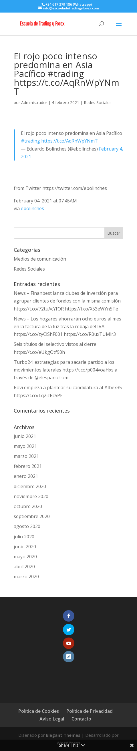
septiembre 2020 (32, 516)
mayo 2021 (25, 446)
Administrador (34, 102)
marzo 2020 (26, 576)
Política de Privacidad (89, 711)
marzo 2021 (26, 456)
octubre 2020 (28, 506)
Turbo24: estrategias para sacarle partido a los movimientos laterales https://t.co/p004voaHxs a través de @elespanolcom (65, 370)
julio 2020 (24, 536)
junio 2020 (25, 546)
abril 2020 (24, 566)
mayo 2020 (25, 556)
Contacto (81, 719)
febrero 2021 (28, 466)
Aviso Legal (51, 719)
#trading (30, 141)
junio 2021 (25, 436)
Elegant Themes (63, 735)
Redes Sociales (98, 102)
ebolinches (32, 208)
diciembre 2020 (30, 486)
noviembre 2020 (31, 496)
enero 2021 (26, 476)
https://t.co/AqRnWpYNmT (69, 141)
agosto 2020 (27, 526)
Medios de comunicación (40, 259)
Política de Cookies (38, 711)
